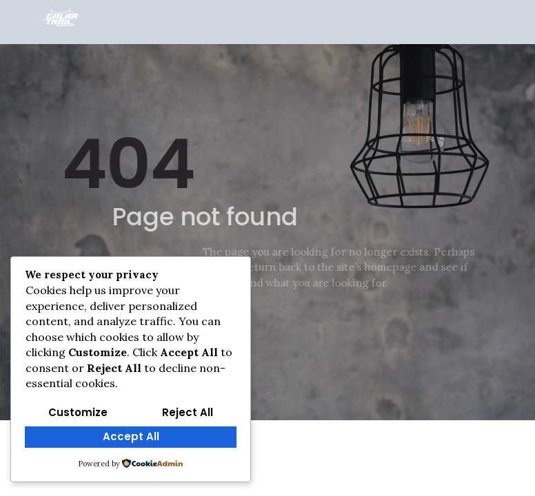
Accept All (131, 436)
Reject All (187, 412)
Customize (78, 412)
